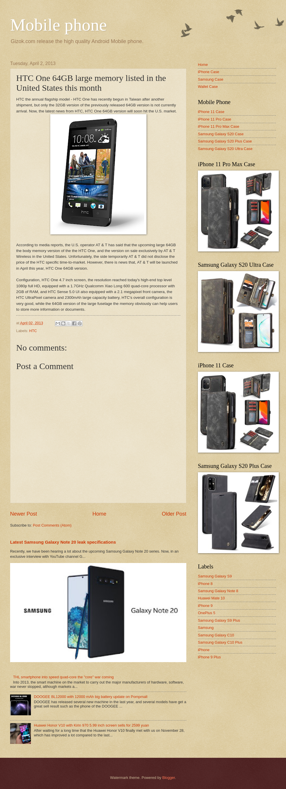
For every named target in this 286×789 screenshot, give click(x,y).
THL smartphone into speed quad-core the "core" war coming (63, 677)
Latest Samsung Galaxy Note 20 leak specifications (63, 542)
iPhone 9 (205, 605)
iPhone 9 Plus (209, 657)
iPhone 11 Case (211, 112)
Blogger (168, 777)
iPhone (203, 650)
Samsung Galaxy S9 (215, 576)
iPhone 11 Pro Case (214, 119)
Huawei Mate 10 (211, 598)
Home (99, 514)
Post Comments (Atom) (52, 525)
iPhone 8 (205, 583)
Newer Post (23, 514)
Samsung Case (210, 79)
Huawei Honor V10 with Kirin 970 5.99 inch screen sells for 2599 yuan (91, 725)
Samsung (205, 627)
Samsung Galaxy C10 (216, 635)
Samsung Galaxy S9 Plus (219, 620)
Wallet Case (208, 86)
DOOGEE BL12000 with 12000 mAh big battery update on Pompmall (90, 696)
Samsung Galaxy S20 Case (221, 134)
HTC (33, 331)
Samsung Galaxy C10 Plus (220, 642)
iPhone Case (208, 72)
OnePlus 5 (206, 613)
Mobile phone (58, 24)
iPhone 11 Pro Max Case (218, 126)
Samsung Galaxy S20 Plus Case (225, 141)
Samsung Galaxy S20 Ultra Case (225, 149)
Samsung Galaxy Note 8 (218, 591)
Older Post (174, 514)
